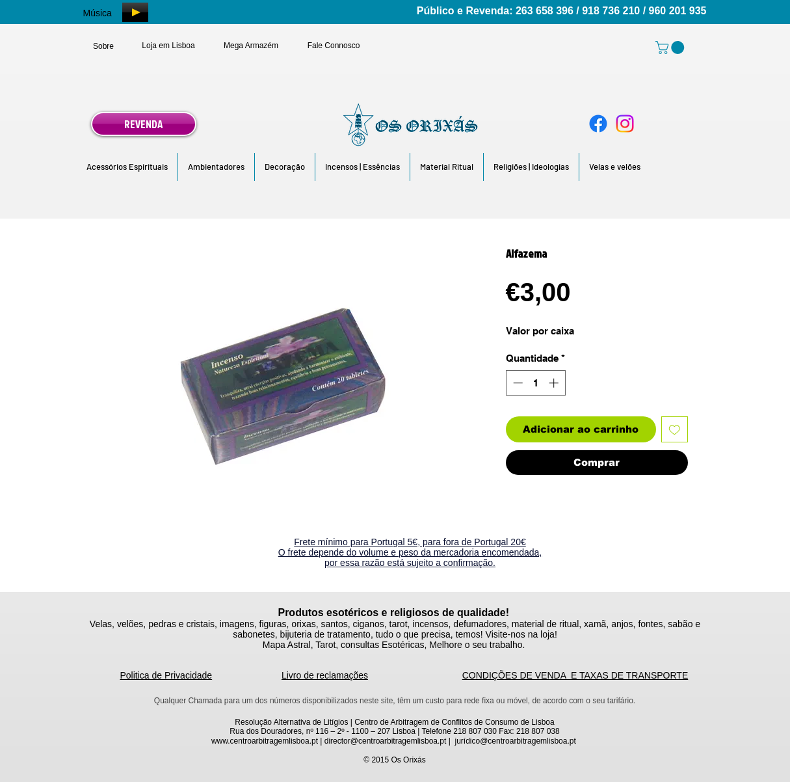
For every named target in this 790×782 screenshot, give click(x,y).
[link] (671, 47)
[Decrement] (516, 383)
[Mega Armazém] (251, 45)
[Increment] (555, 383)
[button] (127, 167)
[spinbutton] (535, 383)
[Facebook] (598, 123)
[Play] (135, 12)
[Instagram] (625, 123)
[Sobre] (103, 46)
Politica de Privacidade (166, 675)
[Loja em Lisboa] (168, 45)
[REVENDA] (143, 124)
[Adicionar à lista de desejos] (674, 429)
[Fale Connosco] (334, 45)
